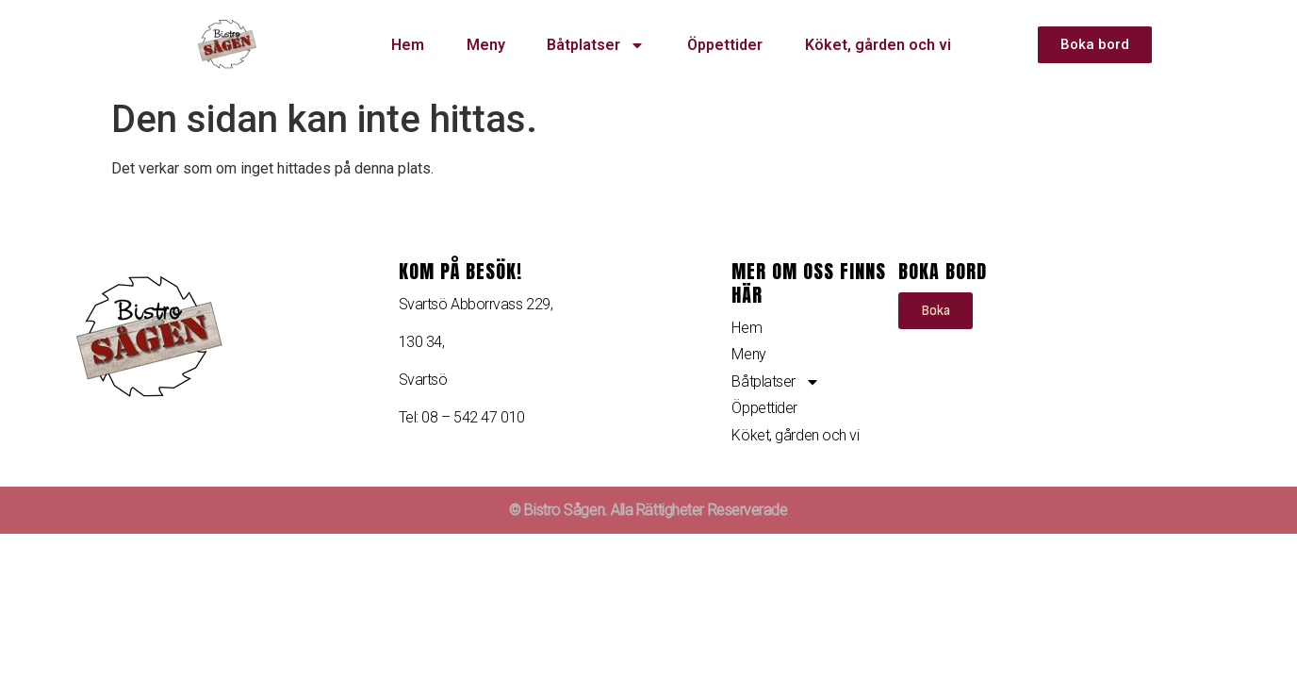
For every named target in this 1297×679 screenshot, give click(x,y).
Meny (486, 45)
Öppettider (725, 45)
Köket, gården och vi (878, 45)
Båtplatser (596, 45)
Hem (407, 45)
